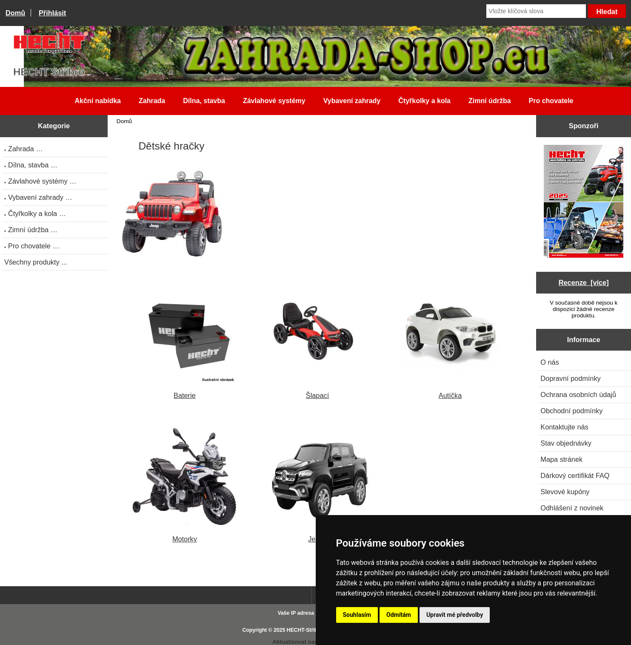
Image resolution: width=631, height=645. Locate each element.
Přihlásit (52, 13)
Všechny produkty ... (35, 262)
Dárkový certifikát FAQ (574, 475)
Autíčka (450, 391)
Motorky (184, 535)
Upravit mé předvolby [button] (454, 614)
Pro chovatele (551, 100)
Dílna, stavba (204, 100)
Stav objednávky (565, 443)
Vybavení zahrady (352, 100)
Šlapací (317, 391)
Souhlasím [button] (357, 614)
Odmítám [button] (398, 614)
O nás (549, 362)
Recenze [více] (584, 282)
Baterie (184, 391)
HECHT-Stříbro (305, 630)
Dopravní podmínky (570, 378)
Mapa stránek (561, 459)
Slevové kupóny (564, 491)
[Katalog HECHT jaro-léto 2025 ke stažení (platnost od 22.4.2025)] (583, 202)
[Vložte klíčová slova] (536, 11)
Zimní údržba (489, 100)
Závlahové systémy (274, 100)
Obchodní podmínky (571, 411)
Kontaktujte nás (564, 427)
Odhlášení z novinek (571, 508)
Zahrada (152, 100)
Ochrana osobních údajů (578, 394)
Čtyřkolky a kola (424, 100)
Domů (15, 13)
